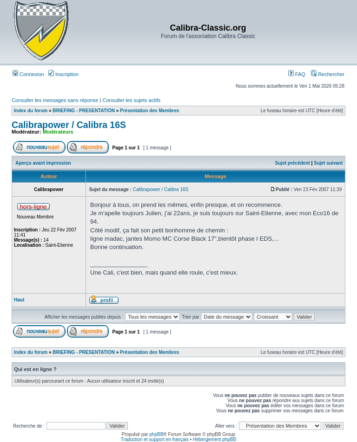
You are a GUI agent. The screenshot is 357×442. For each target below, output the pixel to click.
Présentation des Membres (149, 110)
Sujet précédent (292, 163)
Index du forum (30, 110)
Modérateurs (58, 132)
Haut (19, 299)
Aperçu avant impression (43, 163)
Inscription (63, 74)
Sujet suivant (328, 163)
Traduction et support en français (155, 439)
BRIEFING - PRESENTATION (84, 110)
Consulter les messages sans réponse (55, 100)
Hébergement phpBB (214, 439)
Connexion (28, 74)
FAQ (296, 74)
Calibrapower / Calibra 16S (69, 125)
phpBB (156, 434)
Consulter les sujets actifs (131, 100)
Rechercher (327, 74)
